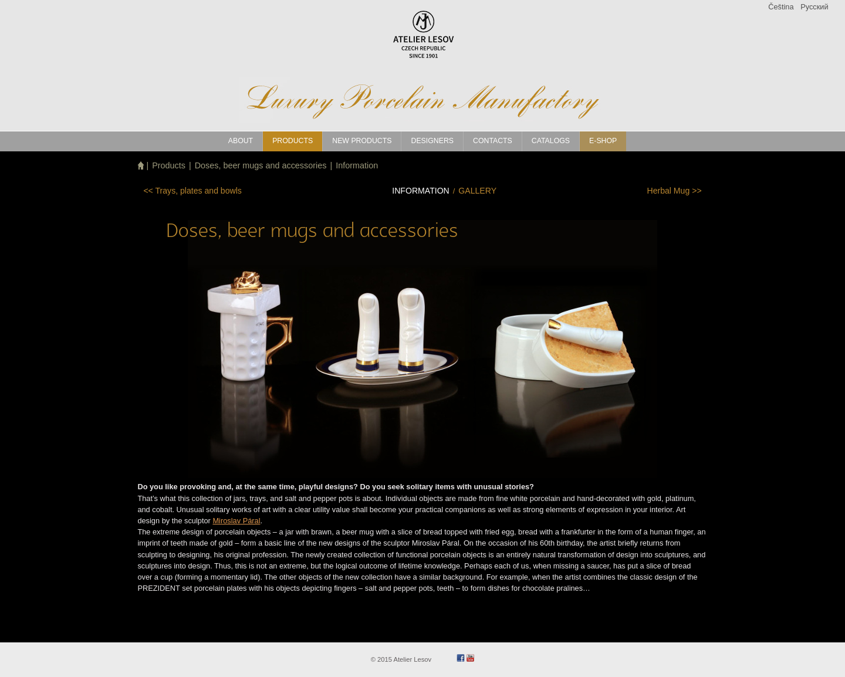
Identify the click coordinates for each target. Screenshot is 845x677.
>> (674, 190)
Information (357, 165)
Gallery (477, 190)
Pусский (814, 6)
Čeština (780, 6)
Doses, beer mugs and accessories (261, 165)
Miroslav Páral (236, 520)
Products (168, 165)
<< (192, 190)
